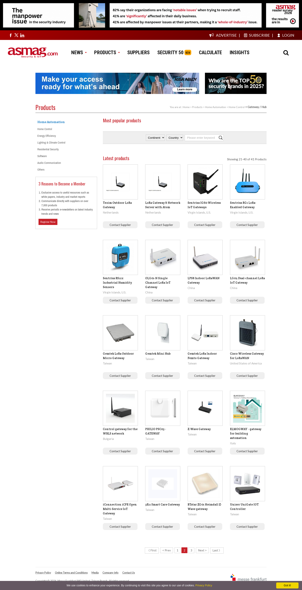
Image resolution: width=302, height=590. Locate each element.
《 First (152, 550)
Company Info (110, 572)
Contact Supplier (120, 225)
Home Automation (215, 107)
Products (197, 107)
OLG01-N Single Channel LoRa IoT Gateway (157, 282)
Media (95, 572)
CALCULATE (210, 52)
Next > (202, 550)
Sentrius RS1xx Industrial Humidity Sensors (117, 282)
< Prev (166, 550)
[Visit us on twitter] (16, 35)
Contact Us (128, 572)
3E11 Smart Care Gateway (162, 504)
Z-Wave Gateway (199, 429)
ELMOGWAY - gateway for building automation (245, 433)
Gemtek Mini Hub (158, 353)
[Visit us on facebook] (10, 35)
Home (186, 107)
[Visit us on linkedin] (22, 35)
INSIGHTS (239, 52)
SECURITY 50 (170, 52)
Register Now (47, 221)
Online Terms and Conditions (71, 572)
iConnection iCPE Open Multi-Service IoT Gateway (120, 509)
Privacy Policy (43, 572)
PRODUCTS (107, 52)
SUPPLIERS (138, 52)
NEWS (78, 52)
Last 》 (216, 550)
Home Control (237, 107)
